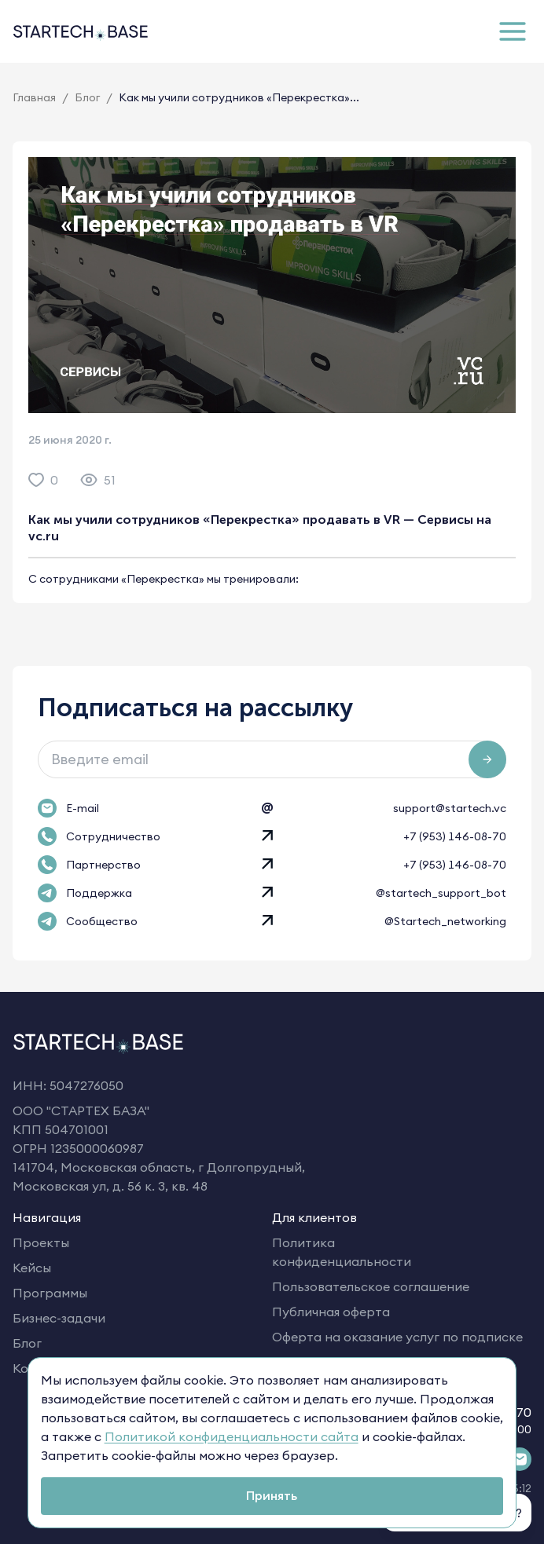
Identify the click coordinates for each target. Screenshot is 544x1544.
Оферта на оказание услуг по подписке (397, 1337)
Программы (50, 1293)
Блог (87, 97)
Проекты (41, 1242)
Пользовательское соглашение (370, 1286)
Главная (34, 97)
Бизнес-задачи (59, 1318)
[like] (36, 480)
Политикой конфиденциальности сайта (231, 1436)
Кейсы (32, 1267)
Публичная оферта (331, 1311)
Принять (271, 1495)
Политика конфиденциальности (341, 1252)
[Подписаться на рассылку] (487, 759)
